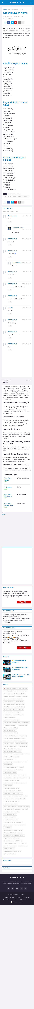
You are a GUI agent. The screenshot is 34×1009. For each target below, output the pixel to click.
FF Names (6, 816)
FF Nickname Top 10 (15, 816)
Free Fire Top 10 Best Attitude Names (12, 852)
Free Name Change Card (9, 863)
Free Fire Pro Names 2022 (10, 850)
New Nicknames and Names (10, 907)
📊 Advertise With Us (17, 1006)
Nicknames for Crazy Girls (21, 913)
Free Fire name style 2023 (10, 834)
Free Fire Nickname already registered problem (14, 844)
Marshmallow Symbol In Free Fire (11, 892)
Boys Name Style (18, 802)
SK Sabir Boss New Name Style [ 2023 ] (13, 934)
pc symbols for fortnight (9, 921)
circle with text (19, 805)
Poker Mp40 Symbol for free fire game (12, 926)
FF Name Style (7, 813)
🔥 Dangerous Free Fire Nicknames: (19, 765)
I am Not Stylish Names (9, 879)
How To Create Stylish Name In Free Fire (13, 871)
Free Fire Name (25, 826)
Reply (10, 222)
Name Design (7, 900)
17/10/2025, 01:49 (26, 344)
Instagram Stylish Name (9, 886)
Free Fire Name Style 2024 (10, 837)
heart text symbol (8, 868)
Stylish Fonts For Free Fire (18, 939)
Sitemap (15, 1003)
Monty (10, 308)
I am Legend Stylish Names (10, 196)
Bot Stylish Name (8, 802)
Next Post (28, 380)
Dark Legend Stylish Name (15, 9)
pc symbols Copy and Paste (10, 918)
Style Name (7, 939)
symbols (23, 947)
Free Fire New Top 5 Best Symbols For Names (14, 842)
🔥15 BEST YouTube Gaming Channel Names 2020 (15, 792)
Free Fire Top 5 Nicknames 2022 (11, 860)
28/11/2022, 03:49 (26, 239)
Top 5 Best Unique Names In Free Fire (12, 955)
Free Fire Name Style (22, 829)
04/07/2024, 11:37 (26, 308)
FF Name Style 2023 (18, 813)
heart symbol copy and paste (10, 865)
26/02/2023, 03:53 (26, 251)
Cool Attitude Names (9, 808)
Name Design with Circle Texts (19, 900)
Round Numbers (7, 931)
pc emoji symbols (8, 915)
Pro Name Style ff (8, 928)
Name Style (22, 902)
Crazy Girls (6, 810)
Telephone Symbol (23, 949)
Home (5, 9)
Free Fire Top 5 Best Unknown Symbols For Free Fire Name (16, 858)
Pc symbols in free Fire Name (10, 923)
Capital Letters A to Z (9, 805)
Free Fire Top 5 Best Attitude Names (12, 855)
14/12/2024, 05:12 (26, 332)
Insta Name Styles (21, 879)
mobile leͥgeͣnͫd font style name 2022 (12, 894)
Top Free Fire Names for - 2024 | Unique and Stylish (21, 779)
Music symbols (7, 897)
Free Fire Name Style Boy (10, 839)
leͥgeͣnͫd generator (8, 889)
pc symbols (16, 915)
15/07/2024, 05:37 (26, 320)
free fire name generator (9, 829)
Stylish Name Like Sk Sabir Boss (11, 942)
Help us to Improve (25, 1003)
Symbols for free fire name (10, 949)
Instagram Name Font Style (10, 881)
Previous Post (7, 380)
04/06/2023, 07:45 (26, 272)
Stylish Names (19, 944)
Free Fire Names (22, 839)
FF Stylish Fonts (7, 818)
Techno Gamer (17, 228)
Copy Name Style (20, 808)
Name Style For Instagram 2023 (11, 905)
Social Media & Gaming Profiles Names (13, 936)
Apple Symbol (7, 795)
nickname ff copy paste (23, 196)
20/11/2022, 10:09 (26, 216)
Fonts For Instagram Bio (9, 821)
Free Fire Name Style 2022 (10, 831)
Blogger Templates (20, 998)
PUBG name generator (20, 928)
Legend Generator (21, 886)
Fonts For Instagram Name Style (11, 823)
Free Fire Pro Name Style (21, 847)
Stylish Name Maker (8, 944)
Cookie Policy (7, 1003)
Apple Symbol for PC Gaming (19, 795)
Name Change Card (17, 897)
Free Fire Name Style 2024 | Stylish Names (20, 772)
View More (23, 629)
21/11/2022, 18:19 (26, 229)
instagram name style (24, 881)
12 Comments (9, 18)
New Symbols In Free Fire (10, 910)
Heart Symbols (22, 865)
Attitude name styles (9, 800)
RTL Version (25, 1001)
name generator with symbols (10, 902)
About (12, 1001)
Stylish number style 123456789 (11, 947)
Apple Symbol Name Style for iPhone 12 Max (14, 797)
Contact (18, 1001)
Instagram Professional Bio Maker (11, 884)
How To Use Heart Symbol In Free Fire (12, 873)
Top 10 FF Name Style (9, 952)
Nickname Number (8, 913)
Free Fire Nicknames (8, 847)
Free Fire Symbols (23, 850)
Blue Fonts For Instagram (21, 800)
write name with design (9, 957)
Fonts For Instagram (18, 818)
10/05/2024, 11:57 (26, 263)
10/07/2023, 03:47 (26, 284)
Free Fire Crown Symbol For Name (12, 826)
